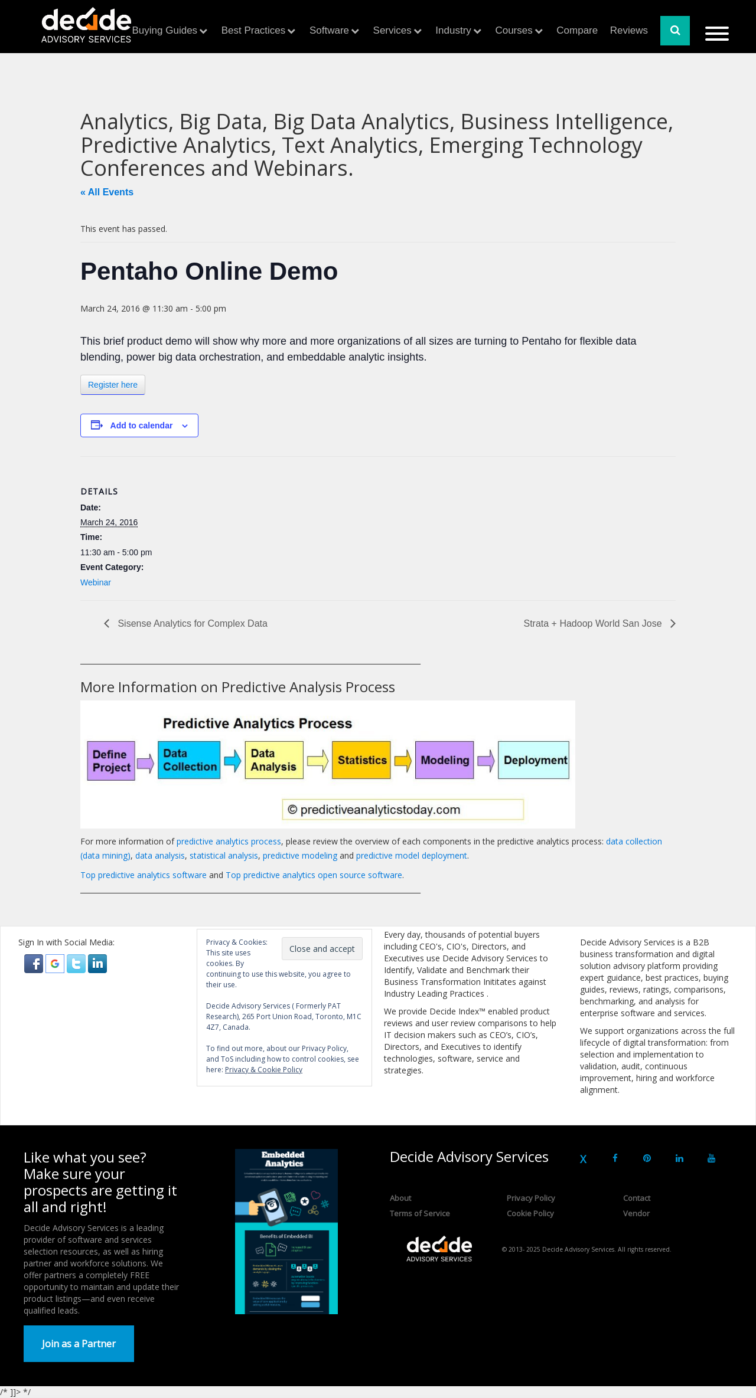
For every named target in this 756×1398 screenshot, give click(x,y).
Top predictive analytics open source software (314, 874)
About (400, 1198)
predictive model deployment (411, 855)
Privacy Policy (531, 1198)
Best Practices (253, 30)
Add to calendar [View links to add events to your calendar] (141, 425)
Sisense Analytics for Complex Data (191, 623)
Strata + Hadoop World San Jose (593, 623)
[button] (34, 962)
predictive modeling (300, 855)
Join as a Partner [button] (79, 1343)
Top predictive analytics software (143, 874)
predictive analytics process (229, 841)
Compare (577, 30)
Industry (453, 30)
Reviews (629, 30)
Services (392, 30)
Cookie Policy (530, 1213)
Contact (636, 1198)
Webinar (95, 582)
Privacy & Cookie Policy (263, 1070)
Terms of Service (420, 1213)
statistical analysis (224, 855)
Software (329, 30)
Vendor (636, 1213)
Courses (513, 30)
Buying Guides (165, 30)
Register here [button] (113, 384)
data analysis (160, 855)
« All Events (106, 192)
